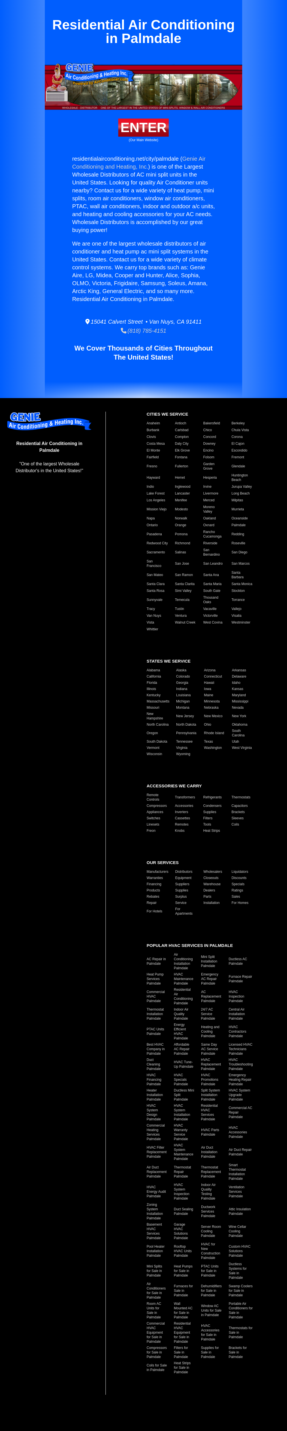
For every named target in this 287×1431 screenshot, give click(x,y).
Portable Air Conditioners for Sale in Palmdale (241, 1310)
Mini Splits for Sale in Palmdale (154, 1270)
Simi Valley (183, 591)
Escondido (239, 450)
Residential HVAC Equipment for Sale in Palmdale (182, 1333)
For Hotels (154, 911)
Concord (209, 437)
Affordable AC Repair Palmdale (181, 1049)
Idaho (236, 683)
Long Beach (240, 493)
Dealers (209, 890)
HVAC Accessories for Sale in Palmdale (210, 1332)
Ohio (207, 725)
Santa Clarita (185, 584)
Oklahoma (240, 725)
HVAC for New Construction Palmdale (210, 1251)
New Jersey (185, 716)
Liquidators (240, 872)
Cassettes (182, 818)
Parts (207, 897)
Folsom (208, 457)
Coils (235, 824)
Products (153, 890)
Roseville (238, 543)
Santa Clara (155, 584)
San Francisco (154, 563)
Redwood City (157, 543)
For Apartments (184, 911)
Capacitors (239, 806)
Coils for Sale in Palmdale (157, 1367)
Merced (209, 500)
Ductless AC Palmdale (238, 961)
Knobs (180, 831)
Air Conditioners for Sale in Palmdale (156, 1290)
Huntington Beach (239, 477)
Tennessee (184, 742)
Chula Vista (240, 430)
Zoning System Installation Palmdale (155, 1211)
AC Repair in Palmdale (156, 961)
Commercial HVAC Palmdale (156, 996)
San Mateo (155, 575)
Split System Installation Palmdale (210, 1094)
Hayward (153, 478)
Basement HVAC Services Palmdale (154, 1231)
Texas (208, 742)
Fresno (152, 466)
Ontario (152, 525)
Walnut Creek (185, 622)
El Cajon (237, 444)
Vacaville (210, 609)
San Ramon (184, 575)
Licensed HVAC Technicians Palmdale (240, 1049)
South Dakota (157, 742)
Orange (180, 525)
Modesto (181, 509)
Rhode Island (214, 733)
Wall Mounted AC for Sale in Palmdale (183, 1310)
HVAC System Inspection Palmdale (181, 1191)
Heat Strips (211, 831)
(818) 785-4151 (143, 331)
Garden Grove (209, 466)
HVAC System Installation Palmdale (182, 1112)
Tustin (179, 609)
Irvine (207, 487)
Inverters (181, 812)
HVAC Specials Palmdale (181, 1079)
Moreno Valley (209, 509)
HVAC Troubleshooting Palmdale (241, 1064)
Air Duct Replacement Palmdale (157, 1171)
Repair (152, 903)
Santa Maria (212, 584)
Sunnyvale (155, 600)
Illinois (151, 689)
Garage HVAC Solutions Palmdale (181, 1231)
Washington (213, 748)
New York (239, 716)
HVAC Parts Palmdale (210, 1132)
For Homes (240, 903)
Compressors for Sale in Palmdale (157, 1352)
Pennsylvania (186, 733)
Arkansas (239, 670)
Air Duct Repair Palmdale (240, 1152)
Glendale (238, 466)
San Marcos (240, 564)
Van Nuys (154, 616)
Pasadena (154, 534)
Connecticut (213, 676)
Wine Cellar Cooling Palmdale (237, 1231)
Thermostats (240, 797)
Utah (235, 742)
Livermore (210, 493)
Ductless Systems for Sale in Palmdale (237, 1271)
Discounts (239, 878)
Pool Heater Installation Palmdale (155, 1251)
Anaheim (153, 423)
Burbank (153, 430)
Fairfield (153, 457)
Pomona (181, 534)
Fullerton (181, 466)
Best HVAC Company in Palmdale (156, 1049)
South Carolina (238, 733)
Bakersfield (211, 423)
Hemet (180, 478)
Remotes (182, 824)
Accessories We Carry (174, 785)
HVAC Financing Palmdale (154, 1079)
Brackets (238, 812)
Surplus (181, 897)
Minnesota (212, 701)
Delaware (239, 676)
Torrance (238, 600)
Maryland (239, 695)
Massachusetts (158, 701)
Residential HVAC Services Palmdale (209, 1112)
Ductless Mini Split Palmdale (184, 1094)
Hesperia (210, 478)
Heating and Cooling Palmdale (210, 1031)
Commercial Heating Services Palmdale (156, 1132)
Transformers (185, 797)
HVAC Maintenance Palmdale (183, 978)
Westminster (240, 622)
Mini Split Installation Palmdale (209, 961)
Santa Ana (211, 575)
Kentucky (154, 695)
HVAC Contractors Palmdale (237, 1031)
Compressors (157, 806)
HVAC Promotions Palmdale (209, 1079)
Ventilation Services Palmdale (236, 1191)
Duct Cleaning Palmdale (154, 1064)
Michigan (183, 701)
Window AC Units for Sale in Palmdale (211, 1310)
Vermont (153, 748)
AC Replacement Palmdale (211, 996)
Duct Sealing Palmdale (183, 1211)
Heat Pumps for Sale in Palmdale (183, 1270)
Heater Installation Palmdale (155, 1094)
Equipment (183, 878)
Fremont (237, 457)
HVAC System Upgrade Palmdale (239, 1094)
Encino (208, 450)
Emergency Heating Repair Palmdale (240, 1079)
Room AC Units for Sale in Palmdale (154, 1310)
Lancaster (182, 493)
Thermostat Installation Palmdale (155, 1013)
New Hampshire (155, 716)
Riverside (210, 543)
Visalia (236, 616)
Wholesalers (212, 872)
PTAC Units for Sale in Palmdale (210, 1270)
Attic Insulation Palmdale (240, 1211)
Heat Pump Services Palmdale (155, 978)
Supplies (209, 812)
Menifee (181, 500)
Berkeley (238, 423)
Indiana (181, 689)
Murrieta (237, 509)
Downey (209, 444)
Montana (182, 708)
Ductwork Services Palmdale (208, 1211)
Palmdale (238, 525)
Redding (237, 534)
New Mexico (213, 716)
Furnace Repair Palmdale (240, 979)
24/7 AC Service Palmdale (208, 1013)
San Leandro (213, 564)
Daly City (182, 444)
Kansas (237, 689)
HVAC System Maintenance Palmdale (183, 1152)
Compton (182, 437)
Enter (144, 127)
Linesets (153, 824)
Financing (154, 884)
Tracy (151, 609)
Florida (152, 683)
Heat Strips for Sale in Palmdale (182, 1367)
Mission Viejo (156, 509)
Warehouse (212, 884)
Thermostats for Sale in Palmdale (240, 1332)
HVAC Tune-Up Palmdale (183, 1064)
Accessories (184, 806)
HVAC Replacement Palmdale (211, 1064)
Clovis (151, 437)
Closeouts (210, 878)
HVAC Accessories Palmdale (238, 1132)
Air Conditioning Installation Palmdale (183, 961)
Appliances (155, 812)
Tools (207, 824)
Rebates (153, 897)
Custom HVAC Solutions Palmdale (239, 1251)
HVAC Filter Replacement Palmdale (157, 1152)
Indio (150, 487)
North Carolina (157, 725)
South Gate (212, 591)
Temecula (182, 600)
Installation (211, 903)
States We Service (169, 661)
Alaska (181, 670)
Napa (151, 518)
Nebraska (211, 708)
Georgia (182, 683)
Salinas (180, 552)
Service (181, 903)
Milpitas (237, 500)
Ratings (237, 890)
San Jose (182, 564)
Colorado (183, 676)
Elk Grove (182, 450)
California (154, 676)
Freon (151, 831)
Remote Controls (153, 797)
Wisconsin (154, 754)
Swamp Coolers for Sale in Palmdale (241, 1290)
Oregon (152, 733)
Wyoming (183, 754)
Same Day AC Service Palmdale (209, 1049)
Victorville (210, 616)
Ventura (181, 616)
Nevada (238, 708)
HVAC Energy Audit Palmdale (156, 1191)
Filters (208, 818)
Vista (150, 622)
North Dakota (186, 725)
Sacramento (156, 552)
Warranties (155, 878)
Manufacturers (157, 872)
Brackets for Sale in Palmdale (238, 1352)
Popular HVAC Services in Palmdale (190, 945)
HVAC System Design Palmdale (154, 1112)
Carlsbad (182, 430)
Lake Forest (155, 493)
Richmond (182, 543)
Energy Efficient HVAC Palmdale (181, 1031)
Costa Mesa (156, 444)
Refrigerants (212, 797)
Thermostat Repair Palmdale (182, 1171)
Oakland (209, 518)
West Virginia (242, 748)
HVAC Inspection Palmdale (236, 996)
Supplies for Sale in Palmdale (210, 1352)
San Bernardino (211, 552)
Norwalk (181, 518)
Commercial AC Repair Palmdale (240, 1112)
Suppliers (182, 884)
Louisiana (183, 695)
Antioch (180, 423)
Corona (236, 437)
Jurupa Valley (241, 487)
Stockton (238, 591)
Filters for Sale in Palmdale (181, 1352)
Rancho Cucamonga (212, 534)
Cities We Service (167, 414)
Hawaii (209, 683)
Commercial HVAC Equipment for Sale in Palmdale (156, 1333)
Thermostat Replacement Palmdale (211, 1171)
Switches (153, 818)
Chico (207, 430)
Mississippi (240, 701)
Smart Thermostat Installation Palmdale (237, 1172)
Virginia (181, 748)
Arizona (210, 670)
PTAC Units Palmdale (155, 1031)
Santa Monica (241, 584)
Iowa (207, 689)
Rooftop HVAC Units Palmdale (183, 1251)
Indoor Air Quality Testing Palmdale (208, 1191)
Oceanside (239, 518)
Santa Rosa (155, 591)
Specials (238, 884)
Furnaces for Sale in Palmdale (183, 1290)
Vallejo (236, 609)
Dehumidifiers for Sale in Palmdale (211, 1290)
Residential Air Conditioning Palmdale (183, 996)
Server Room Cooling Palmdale (211, 1231)
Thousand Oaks (210, 600)
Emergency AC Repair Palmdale (209, 978)
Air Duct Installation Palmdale (209, 1152)
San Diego (239, 552)
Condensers (212, 806)
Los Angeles (156, 500)
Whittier (152, 629)
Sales (236, 897)
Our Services (163, 862)
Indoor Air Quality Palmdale (181, 1013)
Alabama (153, 670)
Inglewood (183, 487)
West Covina (213, 622)
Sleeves (237, 818)
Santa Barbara (237, 575)
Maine (208, 695)
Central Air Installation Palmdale (237, 1013)
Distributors (184, 872)
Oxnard (208, 525)
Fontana (181, 457)
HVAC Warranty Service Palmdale (181, 1132)
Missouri (153, 708)
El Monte (153, 450)
